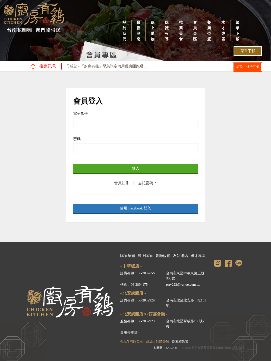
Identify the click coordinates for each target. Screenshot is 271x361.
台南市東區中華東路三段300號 (185, 275)
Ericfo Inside (223, 347)
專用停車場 (129, 332)
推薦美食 (181, 30)
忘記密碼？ (147, 183)
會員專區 (195, 30)
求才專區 (223, 30)
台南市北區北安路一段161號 (186, 302)
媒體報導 (167, 30)
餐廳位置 (209, 30)
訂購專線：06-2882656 (137, 273)
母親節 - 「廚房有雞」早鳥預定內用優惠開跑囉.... (106, 66)
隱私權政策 (180, 341)
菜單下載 (237, 30)
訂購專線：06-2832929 (137, 300)
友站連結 (180, 256)
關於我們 (124, 30)
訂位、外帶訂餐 (247, 67)
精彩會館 (238, 347)
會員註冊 (121, 183)
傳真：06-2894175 (134, 284)
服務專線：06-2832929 (137, 321)
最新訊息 (138, 30)
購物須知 (127, 256)
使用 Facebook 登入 (135, 208)
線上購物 (152, 30)
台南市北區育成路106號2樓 (185, 323)
